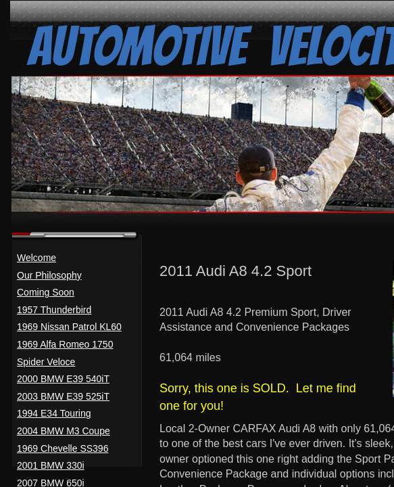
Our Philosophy (49, 275)
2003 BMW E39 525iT (63, 396)
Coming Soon (45, 292)
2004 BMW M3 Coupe (63, 430)
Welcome (36, 257)
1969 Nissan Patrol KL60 (69, 326)
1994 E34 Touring (54, 413)
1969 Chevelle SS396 (62, 448)
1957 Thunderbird (54, 309)
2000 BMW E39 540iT (63, 378)
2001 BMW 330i (50, 465)
